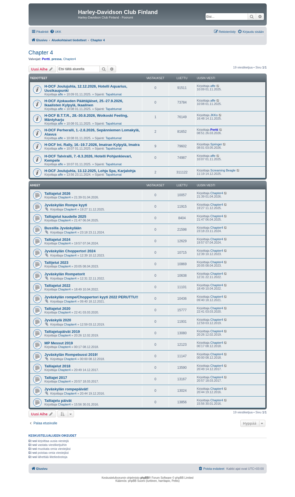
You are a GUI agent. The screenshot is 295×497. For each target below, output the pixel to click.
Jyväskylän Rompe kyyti (66, 205)
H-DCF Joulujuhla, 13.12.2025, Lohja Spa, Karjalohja (90, 171)
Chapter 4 (41, 52)
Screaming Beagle (223, 170)
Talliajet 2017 (56, 377)
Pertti (46, 59)
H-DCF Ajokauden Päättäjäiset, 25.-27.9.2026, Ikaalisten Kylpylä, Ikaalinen (84, 103)
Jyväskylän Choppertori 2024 (70, 251)
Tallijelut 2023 (57, 262)
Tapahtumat (114, 94)
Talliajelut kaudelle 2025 (65, 216)
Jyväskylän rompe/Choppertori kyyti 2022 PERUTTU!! (91, 297)
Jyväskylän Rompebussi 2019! (71, 354)
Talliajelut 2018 (58, 366)
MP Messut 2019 (59, 343)
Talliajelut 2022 (58, 285)
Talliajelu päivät (58, 400)
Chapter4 (69, 59)
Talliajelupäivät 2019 (62, 331)
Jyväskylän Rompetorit (65, 274)
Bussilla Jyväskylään (63, 228)
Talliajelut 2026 (58, 193)
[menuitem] (55, 31)
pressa (56, 59)
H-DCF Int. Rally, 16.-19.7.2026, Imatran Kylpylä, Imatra (92, 145)
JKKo (214, 115)
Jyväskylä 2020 (58, 320)
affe (60, 94)
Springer (216, 144)
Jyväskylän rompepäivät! (67, 389)
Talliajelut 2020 (58, 308)
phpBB (144, 477)
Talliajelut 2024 (58, 239)
